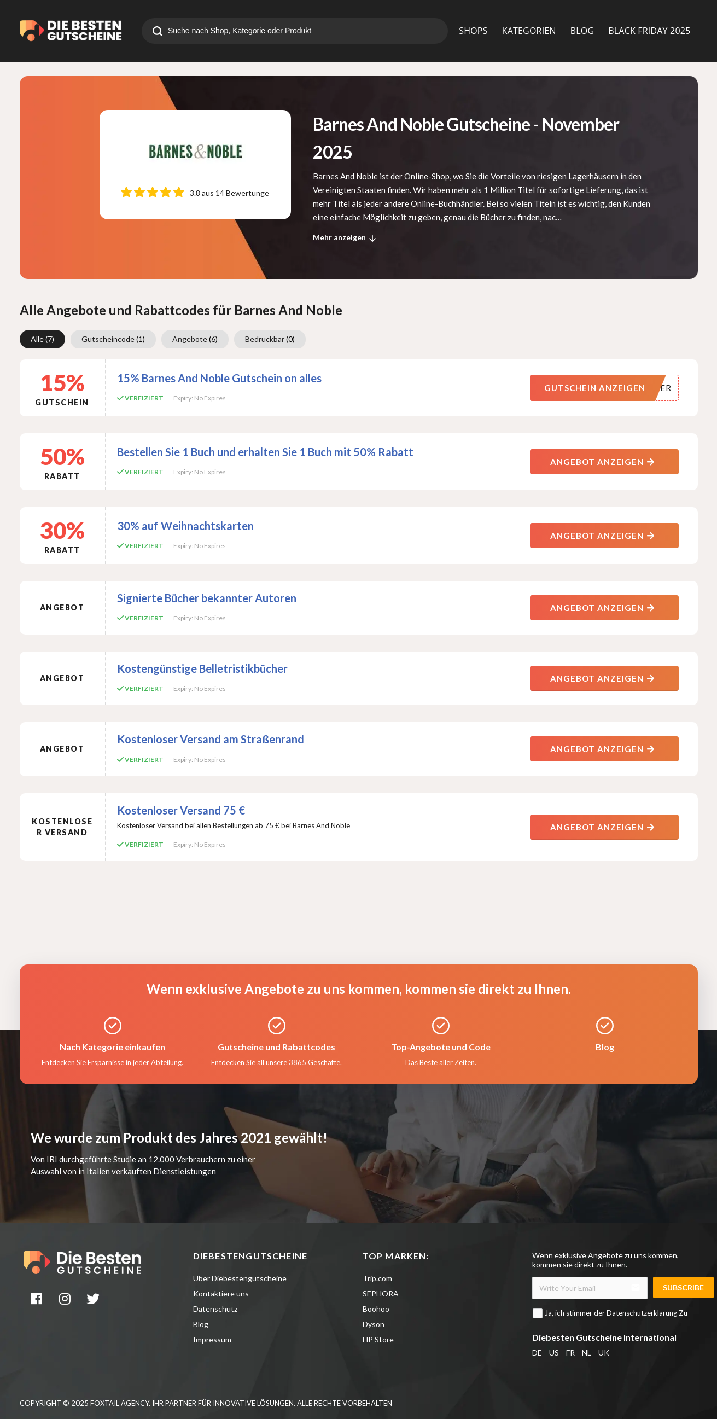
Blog (200, 1324)
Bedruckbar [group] (270, 339)
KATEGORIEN (529, 31)
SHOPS (473, 31)
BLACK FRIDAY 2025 (649, 31)
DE (537, 1352)
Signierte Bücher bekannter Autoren (206, 597)
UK (603, 1352)
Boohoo (376, 1308)
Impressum (212, 1339)
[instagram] (65, 1300)
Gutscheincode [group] (113, 339)
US (554, 1352)
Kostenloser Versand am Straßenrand (210, 739)
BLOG (582, 31)
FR (570, 1352)
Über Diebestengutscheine (240, 1278)
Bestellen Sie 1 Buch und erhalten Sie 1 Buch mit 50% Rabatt (265, 451)
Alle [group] (42, 339)
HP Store (378, 1339)
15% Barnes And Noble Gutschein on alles (219, 378)
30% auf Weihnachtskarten (185, 525)
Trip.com (377, 1278)
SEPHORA (381, 1293)
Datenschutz (215, 1308)
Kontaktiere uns (221, 1293)
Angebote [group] (195, 339)
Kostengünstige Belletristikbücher (202, 668)
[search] (157, 32)
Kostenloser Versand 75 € (181, 810)
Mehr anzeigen (346, 238)
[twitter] (94, 1300)
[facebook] (38, 1300)
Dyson (373, 1324)
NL (586, 1352)
